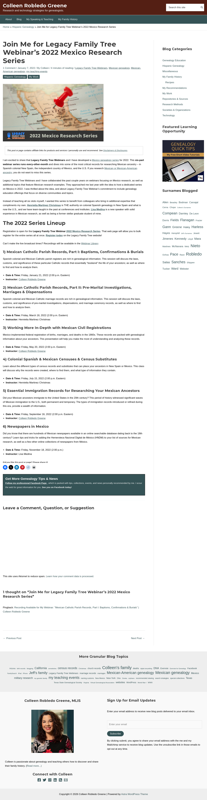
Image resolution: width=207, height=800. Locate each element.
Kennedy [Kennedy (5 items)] (180, 238)
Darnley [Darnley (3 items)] (183, 213)
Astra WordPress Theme (134, 794)
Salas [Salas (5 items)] (166, 262)
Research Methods (172, 104)
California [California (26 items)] (40, 668)
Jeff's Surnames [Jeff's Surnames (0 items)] (186, 233)
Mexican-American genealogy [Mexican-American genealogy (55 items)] (130, 673)
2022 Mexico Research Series (83, 231)
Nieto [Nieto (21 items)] (195, 245)
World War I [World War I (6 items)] (142, 682)
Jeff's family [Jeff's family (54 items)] (38, 673)
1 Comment (9, 68)
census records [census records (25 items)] (67, 668)
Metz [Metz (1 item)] (187, 246)
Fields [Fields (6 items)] (174, 220)
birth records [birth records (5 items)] (21, 668)
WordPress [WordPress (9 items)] (131, 682)
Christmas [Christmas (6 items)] (82, 668)
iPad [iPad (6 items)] (19, 673)
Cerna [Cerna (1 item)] (165, 207)
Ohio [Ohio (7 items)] (119, 678)
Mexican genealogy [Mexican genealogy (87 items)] (172, 673)
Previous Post (12, 638)
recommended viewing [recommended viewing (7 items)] (145, 678)
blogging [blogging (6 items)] (30, 668)
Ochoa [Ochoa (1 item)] (165, 255)
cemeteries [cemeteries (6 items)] (52, 668)
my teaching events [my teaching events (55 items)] (64, 678)
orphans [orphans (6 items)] (131, 678)
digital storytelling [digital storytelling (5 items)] (146, 668)
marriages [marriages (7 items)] (101, 673)
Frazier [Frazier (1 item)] (199, 220)
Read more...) (34, 766)
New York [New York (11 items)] (111, 678)
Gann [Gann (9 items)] (166, 227)
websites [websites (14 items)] (120, 682)
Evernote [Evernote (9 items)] (164, 668)
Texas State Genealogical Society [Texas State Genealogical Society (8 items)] (68, 682)
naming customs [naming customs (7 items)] (87, 678)
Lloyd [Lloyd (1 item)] (190, 239)
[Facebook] (39, 780)
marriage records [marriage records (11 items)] (88, 673)
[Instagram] (50, 780)
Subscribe (115, 733)
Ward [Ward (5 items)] (174, 268)
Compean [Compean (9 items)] (169, 213)
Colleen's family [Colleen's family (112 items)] (117, 668)
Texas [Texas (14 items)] (189, 678)
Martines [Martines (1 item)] (166, 246)
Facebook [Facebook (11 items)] (192, 668)
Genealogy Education (174, 60)
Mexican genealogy (119, 68)
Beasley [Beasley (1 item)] (173, 202)
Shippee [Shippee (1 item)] (191, 262)
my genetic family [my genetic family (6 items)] (40, 678)
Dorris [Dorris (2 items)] (165, 220)
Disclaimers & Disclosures (115, 150)
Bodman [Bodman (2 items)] (183, 202)
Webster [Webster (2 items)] (184, 268)
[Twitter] (44, 780)
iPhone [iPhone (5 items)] (25, 673)
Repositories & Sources (175, 99)
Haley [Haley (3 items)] (186, 227)
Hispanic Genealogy (15, 76)
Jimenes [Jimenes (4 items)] (167, 238)
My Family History (172, 76)
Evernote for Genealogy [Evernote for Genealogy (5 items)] (178, 668)
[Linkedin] (55, 780)
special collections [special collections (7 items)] (177, 678)
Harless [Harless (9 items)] (197, 227)
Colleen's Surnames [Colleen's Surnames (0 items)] (184, 207)
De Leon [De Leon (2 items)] (194, 213)
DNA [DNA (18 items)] (156, 668)
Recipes (169, 82)
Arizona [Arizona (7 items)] (12, 669)
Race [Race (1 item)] (182, 255)
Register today (54, 235)
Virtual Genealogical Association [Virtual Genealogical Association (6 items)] (102, 682)
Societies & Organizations (176, 110)
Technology (168, 115)
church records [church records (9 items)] (94, 668)
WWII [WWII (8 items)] (150, 682)
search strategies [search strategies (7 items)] (162, 678)
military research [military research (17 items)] (23, 678)
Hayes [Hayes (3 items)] (166, 233)
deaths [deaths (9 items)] (136, 668)
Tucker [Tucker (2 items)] (166, 268)
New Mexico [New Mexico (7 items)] (100, 678)
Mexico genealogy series (105, 160)
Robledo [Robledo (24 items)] (194, 254)
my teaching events (36, 71)
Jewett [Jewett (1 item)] (196, 233)
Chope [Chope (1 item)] (173, 207)
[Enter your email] (154, 724)
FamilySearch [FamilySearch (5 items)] (12, 673)
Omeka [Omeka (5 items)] (124, 678)
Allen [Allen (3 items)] (165, 202)
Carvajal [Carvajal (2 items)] (193, 202)
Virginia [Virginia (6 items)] (86, 682)
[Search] (202, 7)
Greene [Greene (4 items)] (177, 227)
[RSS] (60, 780)
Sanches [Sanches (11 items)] (178, 262)
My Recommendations (174, 88)
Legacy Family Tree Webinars (91, 68)
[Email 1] (66, 780)
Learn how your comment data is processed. (70, 576)
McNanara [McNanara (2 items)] (177, 246)
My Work (34, 76)
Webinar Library (89, 243)
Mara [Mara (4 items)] (197, 238)
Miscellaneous (170, 71)
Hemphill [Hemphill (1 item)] (175, 233)
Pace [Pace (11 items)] (174, 254)
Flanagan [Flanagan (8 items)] (187, 220)
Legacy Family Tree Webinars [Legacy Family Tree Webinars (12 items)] (63, 673)
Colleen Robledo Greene (35, 5)
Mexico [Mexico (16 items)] (195, 673)
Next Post (138, 638)
